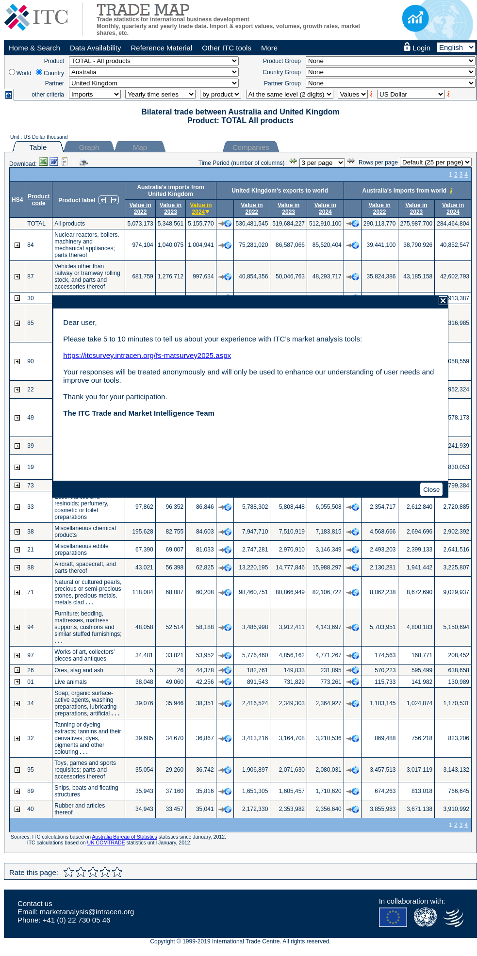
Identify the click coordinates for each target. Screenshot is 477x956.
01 (30, 682)
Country (54, 73)
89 (30, 791)
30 (30, 298)
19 (30, 467)
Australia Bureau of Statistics (124, 837)
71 (30, 592)
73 (30, 485)
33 (30, 506)
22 (30, 389)
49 (30, 417)
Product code (38, 200)
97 (30, 655)
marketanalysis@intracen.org (87, 911)
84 (30, 245)
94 (30, 627)
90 (30, 361)
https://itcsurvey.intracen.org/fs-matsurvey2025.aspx (147, 355)
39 (30, 445)
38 (30, 531)
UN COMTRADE (106, 842)
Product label (76, 200)
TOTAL (36, 223)
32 (30, 738)
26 (30, 670)
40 (30, 809)
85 (30, 323)
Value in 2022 (140, 208)
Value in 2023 (170, 208)
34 (30, 703)
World (24, 73)
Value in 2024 (201, 208)
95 (30, 769)
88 (30, 567)
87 (30, 276)
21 (30, 549)
